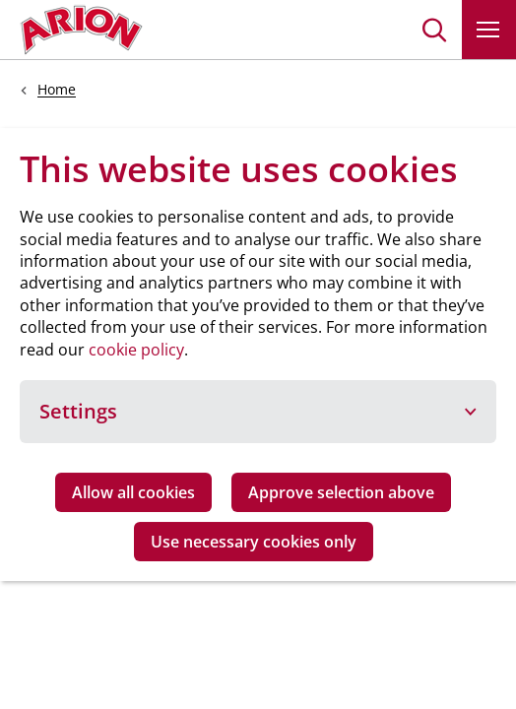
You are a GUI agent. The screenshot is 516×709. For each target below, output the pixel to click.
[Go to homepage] (81, 29)
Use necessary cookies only (253, 541)
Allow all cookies (133, 492)
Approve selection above (341, 492)
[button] (435, 29)
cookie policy (136, 349)
